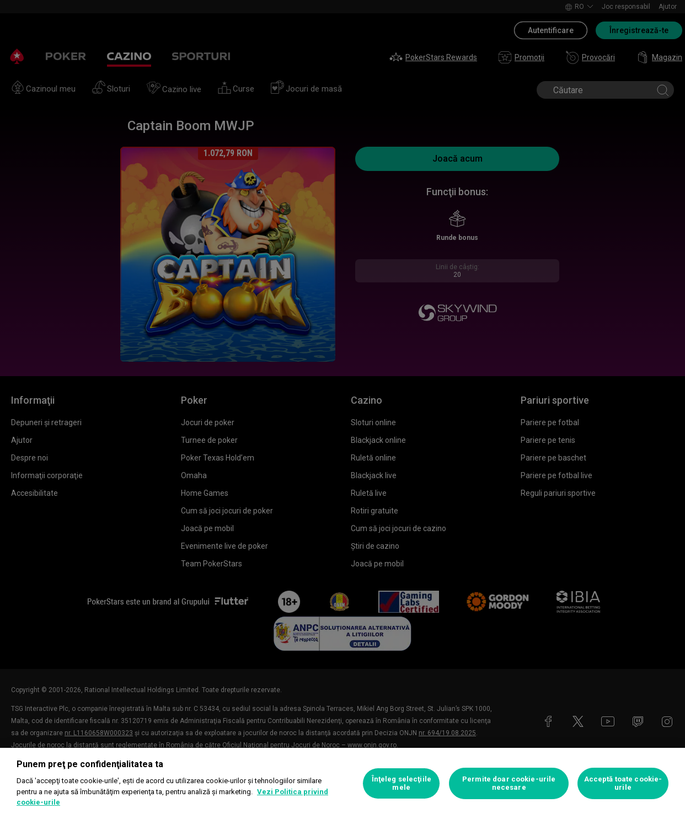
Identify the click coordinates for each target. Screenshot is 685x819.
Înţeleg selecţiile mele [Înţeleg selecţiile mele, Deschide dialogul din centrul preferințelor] (401, 783)
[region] (342, 783)
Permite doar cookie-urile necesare (508, 783)
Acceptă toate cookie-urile (623, 783)
